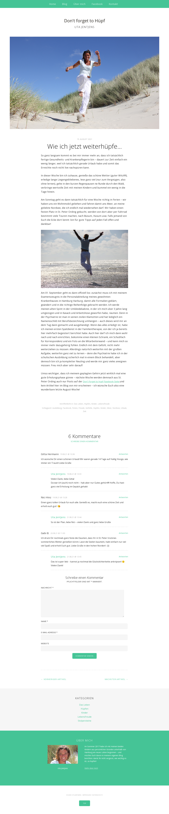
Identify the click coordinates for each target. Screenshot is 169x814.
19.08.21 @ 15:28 (60, 497)
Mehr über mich (91, 768)
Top (84, 803)
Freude (81, 408)
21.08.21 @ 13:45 (74, 556)
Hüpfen (87, 404)
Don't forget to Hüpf (84, 19)
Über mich (79, 4)
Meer (109, 408)
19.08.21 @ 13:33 (74, 474)
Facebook (97, 4)
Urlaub (123, 408)
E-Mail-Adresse (49, 632)
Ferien (75, 408)
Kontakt (113, 4)
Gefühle (89, 408)
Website (45, 643)
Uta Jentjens (58, 473)
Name (44, 621)
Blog (64, 4)
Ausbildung (57, 408)
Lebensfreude (104, 404)
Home (52, 4)
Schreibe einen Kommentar (84, 441)
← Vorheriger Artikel (53, 679)
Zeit (84, 411)
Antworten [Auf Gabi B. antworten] (123, 533)
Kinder (94, 404)
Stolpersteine (84, 720)
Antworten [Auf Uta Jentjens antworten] (123, 474)
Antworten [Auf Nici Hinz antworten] (123, 497)
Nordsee (116, 408)
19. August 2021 (84, 139)
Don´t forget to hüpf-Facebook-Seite (104, 381)
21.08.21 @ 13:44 (74, 517)
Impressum (87, 795)
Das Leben (78, 404)
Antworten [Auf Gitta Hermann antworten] (123, 454)
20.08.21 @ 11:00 (57, 533)
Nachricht (47, 587)
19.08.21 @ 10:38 (67, 454)
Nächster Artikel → (116, 679)
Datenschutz (97, 795)
